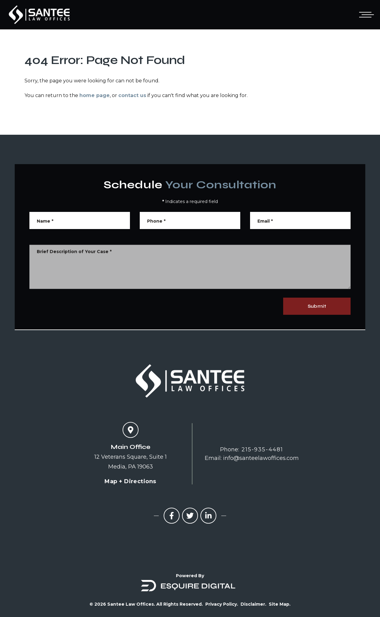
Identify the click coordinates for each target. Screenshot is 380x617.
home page (94, 95)
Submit (317, 306)
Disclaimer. (253, 604)
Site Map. (280, 604)
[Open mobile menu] (365, 14)
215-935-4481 (262, 449)
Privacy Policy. (221, 604)
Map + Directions (130, 481)
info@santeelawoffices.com (261, 458)
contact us (132, 95)
